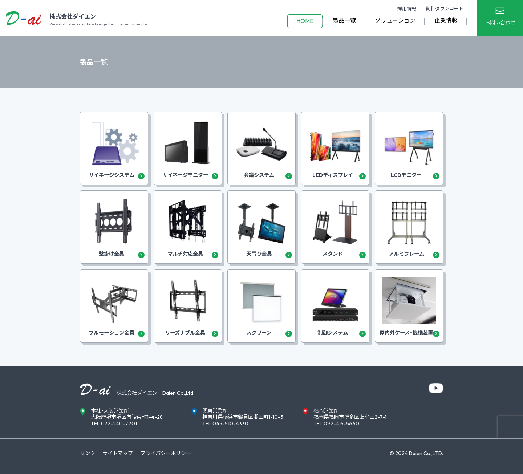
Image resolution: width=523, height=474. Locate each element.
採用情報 (406, 8)
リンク (87, 453)
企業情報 (446, 20)
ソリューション (395, 20)
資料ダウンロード (444, 8)
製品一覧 (344, 20)
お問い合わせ (500, 22)
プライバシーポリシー (165, 453)
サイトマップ (117, 453)
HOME (304, 20)
